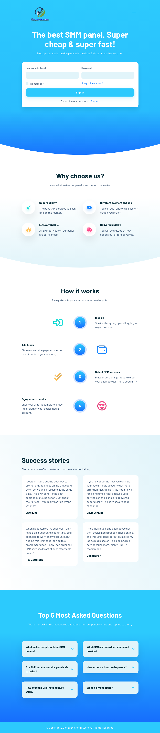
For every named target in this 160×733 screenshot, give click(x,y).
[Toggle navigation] (134, 14)
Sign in (80, 92)
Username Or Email (36, 68)
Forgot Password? (92, 83)
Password (86, 68)
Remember (37, 83)
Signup (95, 101)
